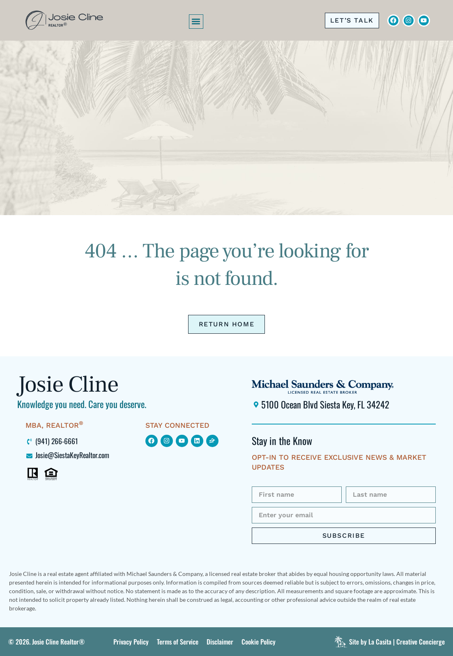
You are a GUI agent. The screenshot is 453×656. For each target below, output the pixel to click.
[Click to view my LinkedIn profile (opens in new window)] (197, 441)
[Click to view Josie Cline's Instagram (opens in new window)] (408, 20)
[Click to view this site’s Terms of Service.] (177, 642)
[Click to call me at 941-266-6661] (352, 20)
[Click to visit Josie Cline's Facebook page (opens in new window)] (393, 20)
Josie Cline (67, 384)
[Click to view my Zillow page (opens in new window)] (212, 441)
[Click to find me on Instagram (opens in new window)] (167, 441)
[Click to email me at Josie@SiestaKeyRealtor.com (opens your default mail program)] (81, 455)
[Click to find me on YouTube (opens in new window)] (182, 441)
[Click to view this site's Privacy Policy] (131, 642)
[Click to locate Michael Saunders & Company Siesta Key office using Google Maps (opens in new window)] (344, 404)
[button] (196, 21)
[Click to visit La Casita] (388, 641)
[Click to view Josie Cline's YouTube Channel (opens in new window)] (424, 20)
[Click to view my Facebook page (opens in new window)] (151, 441)
